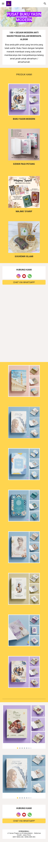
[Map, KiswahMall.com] (24, 307)
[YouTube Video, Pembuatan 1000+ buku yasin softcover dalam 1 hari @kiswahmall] (24, 344)
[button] (3, 3)
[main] (24, 17)
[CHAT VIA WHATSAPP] (24, 282)
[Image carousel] (24, 727)
